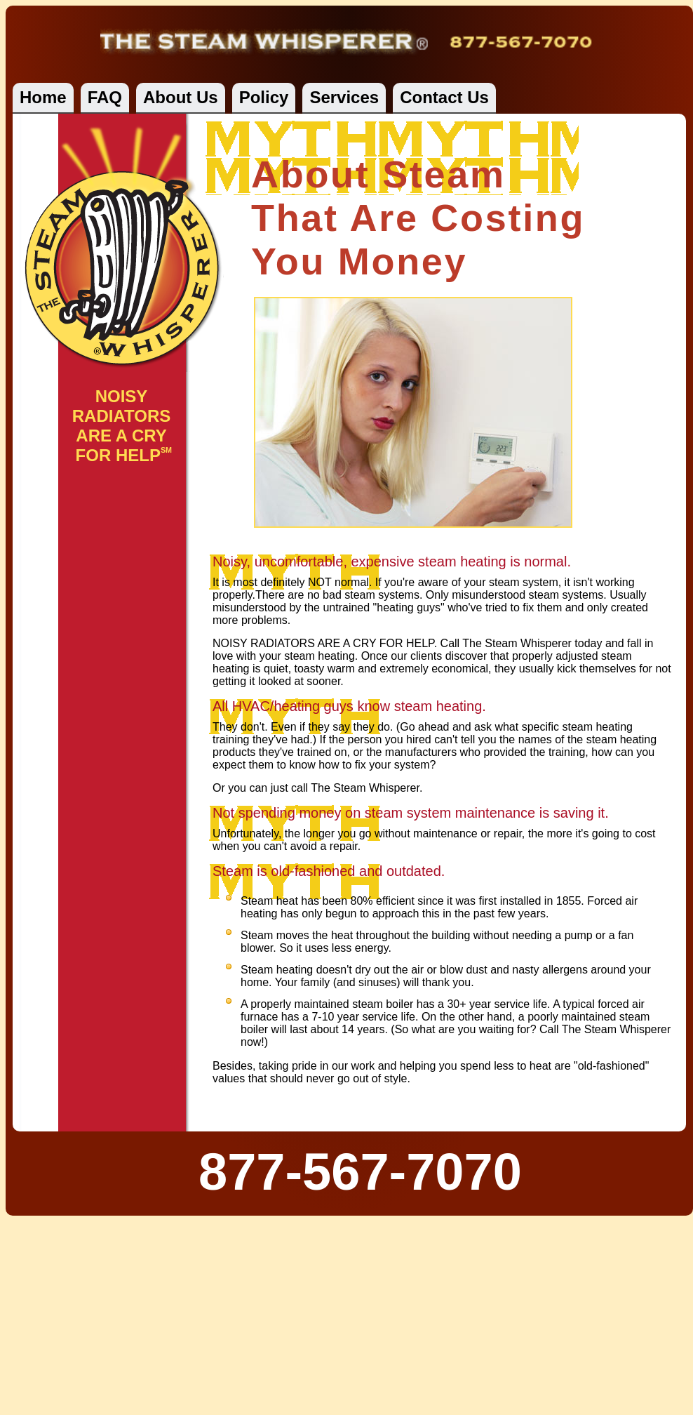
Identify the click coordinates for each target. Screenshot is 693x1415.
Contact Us (444, 97)
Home (43, 97)
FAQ (105, 97)
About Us (180, 97)
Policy (264, 97)
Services (344, 97)
